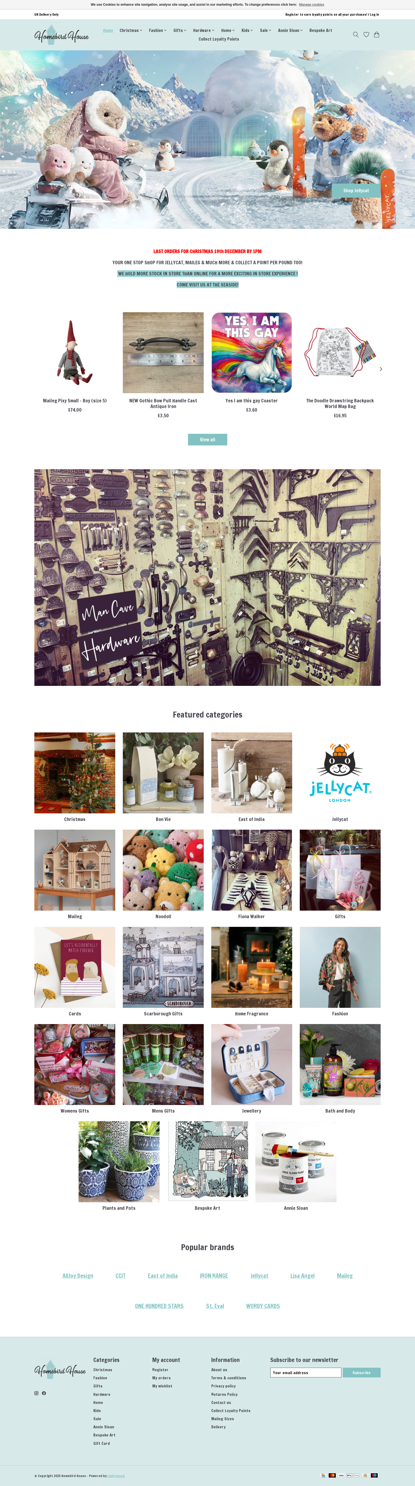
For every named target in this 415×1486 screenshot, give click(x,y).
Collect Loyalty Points (219, 39)
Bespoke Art (320, 30)
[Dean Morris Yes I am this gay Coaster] (251, 352)
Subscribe (362, 1373)
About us (219, 1370)
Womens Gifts (75, 1110)
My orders (161, 1378)
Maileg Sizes (222, 1419)
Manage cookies (311, 4)
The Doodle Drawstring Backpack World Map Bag (340, 403)
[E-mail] (305, 1372)
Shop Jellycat (355, 190)
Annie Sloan (296, 1208)
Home (108, 30)
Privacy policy (223, 1386)
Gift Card (101, 1443)
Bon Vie (163, 819)
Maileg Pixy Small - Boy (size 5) (75, 400)
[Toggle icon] (356, 35)
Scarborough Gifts (163, 1013)
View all (207, 439)
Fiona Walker (251, 916)
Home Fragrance (251, 1013)
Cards (75, 1013)
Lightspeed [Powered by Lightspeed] (116, 1476)
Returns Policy (224, 1394)
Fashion (340, 1013)
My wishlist (162, 1386)
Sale (97, 1419)
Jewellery (251, 1110)
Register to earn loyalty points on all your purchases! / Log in (332, 14)
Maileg (75, 916)
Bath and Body (340, 1110)
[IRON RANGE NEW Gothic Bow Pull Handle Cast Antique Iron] (163, 352)
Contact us (221, 1402)
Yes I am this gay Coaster (252, 400)
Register (160, 1370)
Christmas (74, 819)
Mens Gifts (163, 1110)
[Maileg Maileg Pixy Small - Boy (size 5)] (74, 352)
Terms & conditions (228, 1378)
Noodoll (163, 916)
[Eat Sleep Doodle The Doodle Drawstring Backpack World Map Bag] (340, 352)
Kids (97, 1410)
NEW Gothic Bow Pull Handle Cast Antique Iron (163, 403)
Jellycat (340, 819)
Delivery (218, 1427)
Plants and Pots (119, 1208)
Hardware (101, 1394)
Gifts (340, 916)
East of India (252, 819)
